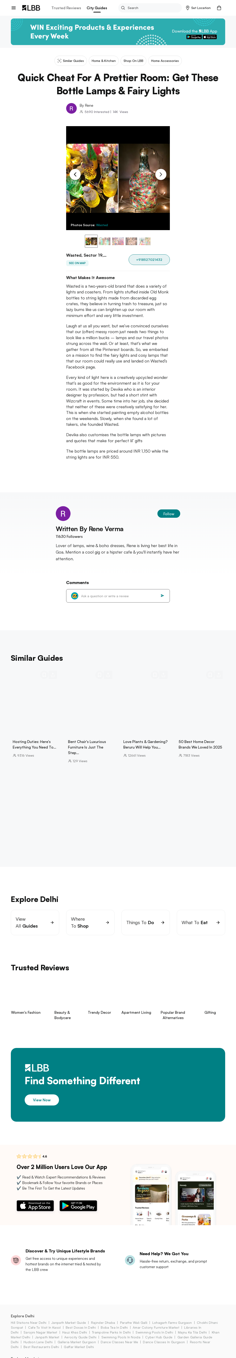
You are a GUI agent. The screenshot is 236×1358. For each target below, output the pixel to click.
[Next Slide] (161, 174)
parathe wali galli (134, 1323)
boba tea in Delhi (114, 1327)
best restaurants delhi (41, 1347)
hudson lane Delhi (38, 1342)
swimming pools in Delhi (154, 1332)
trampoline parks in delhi (111, 1332)
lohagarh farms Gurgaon (172, 1323)
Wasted (102, 225)
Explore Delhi (22, 1316)
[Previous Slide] (75, 174)
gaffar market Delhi (79, 1347)
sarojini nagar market (40, 1332)
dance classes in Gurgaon (164, 1342)
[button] (198, 7)
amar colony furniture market (156, 1327)
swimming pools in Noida (120, 1337)
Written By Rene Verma (90, 529)
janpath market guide (68, 1323)
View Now (42, 1100)
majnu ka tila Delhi (192, 1332)
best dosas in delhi (81, 1327)
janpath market (47, 1337)
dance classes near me (119, 1342)
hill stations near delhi (29, 1323)
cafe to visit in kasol (44, 1327)
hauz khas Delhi (74, 1332)
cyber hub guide (158, 1337)
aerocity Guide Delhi (80, 1337)
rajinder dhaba (103, 1323)
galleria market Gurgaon (77, 1342)
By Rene (86, 105)
